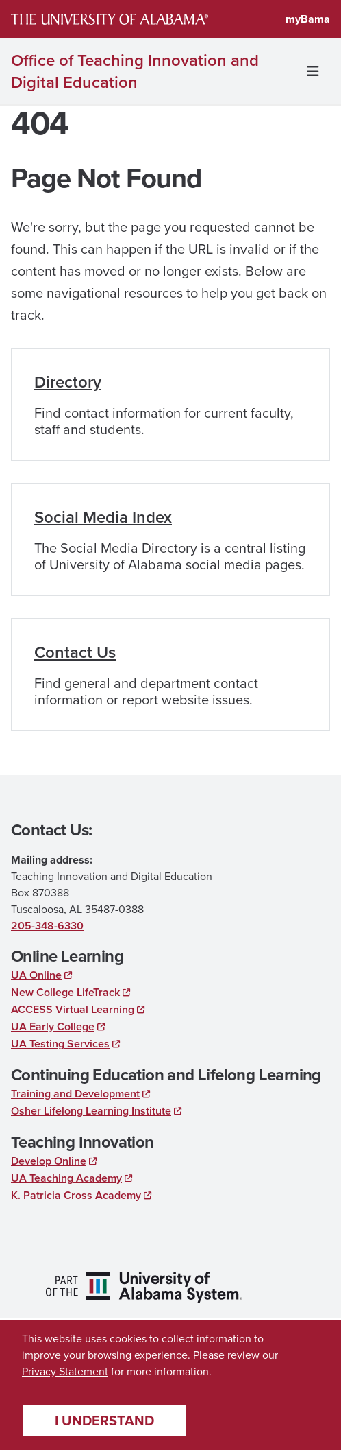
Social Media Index (103, 517)
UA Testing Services (60, 1043)
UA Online (36, 975)
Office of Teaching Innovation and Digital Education (135, 71)
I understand (104, 1420)
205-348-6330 (47, 926)
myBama (308, 19)
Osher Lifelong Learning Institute (91, 1111)
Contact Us (75, 652)
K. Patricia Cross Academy (76, 1195)
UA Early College (52, 1026)
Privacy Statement (65, 1371)
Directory (67, 382)
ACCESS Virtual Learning (72, 1009)
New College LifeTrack (65, 992)
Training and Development (75, 1094)
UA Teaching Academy (66, 1178)
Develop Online (48, 1161)
